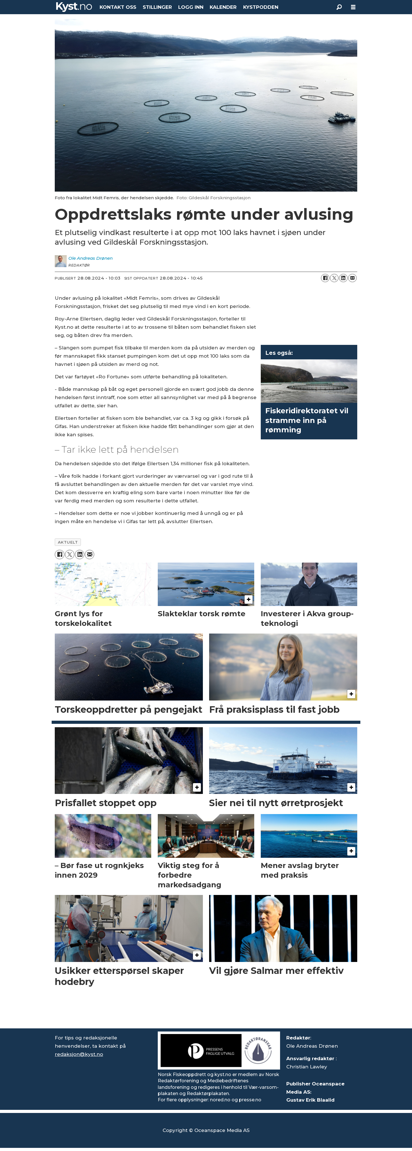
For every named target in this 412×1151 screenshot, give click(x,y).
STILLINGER (157, 7)
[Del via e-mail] (352, 278)
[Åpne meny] (353, 7)
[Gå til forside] (74, 7)
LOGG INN (190, 7)
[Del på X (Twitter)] (334, 278)
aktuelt (68, 542)
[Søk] (339, 7)
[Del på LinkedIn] (343, 278)
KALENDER (223, 7)
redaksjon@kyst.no (79, 1054)
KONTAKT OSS (118, 7)
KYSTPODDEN (260, 7)
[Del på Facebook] (325, 278)
